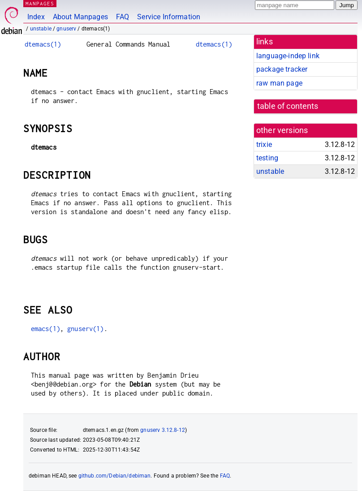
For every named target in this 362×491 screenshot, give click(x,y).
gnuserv (66, 29)
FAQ (122, 17)
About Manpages (80, 17)
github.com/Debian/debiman (114, 476)
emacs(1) (45, 328)
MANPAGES (40, 3)
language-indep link (287, 56)
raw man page (279, 83)
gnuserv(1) (85, 328)
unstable (41, 29)
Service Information (168, 17)
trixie (264, 144)
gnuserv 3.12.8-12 (162, 430)
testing (267, 158)
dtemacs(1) (43, 44)
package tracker (281, 69)
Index (36, 17)
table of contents (288, 106)
